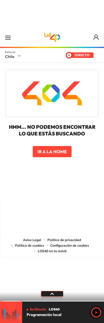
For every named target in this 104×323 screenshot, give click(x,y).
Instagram (30, 189)
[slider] (52, 301)
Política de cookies (29, 245)
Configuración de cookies (69, 245)
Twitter (52, 189)
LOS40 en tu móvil (52, 251)
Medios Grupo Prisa (52, 283)
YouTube (41, 189)
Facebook (63, 189)
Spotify (74, 189)
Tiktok (18, 189)
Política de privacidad (64, 240)
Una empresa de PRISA (52, 270)
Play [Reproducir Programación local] (96, 312)
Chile (9, 56)
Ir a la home (52, 151)
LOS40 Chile (52, 37)
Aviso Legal (32, 240)
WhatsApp (85, 189)
